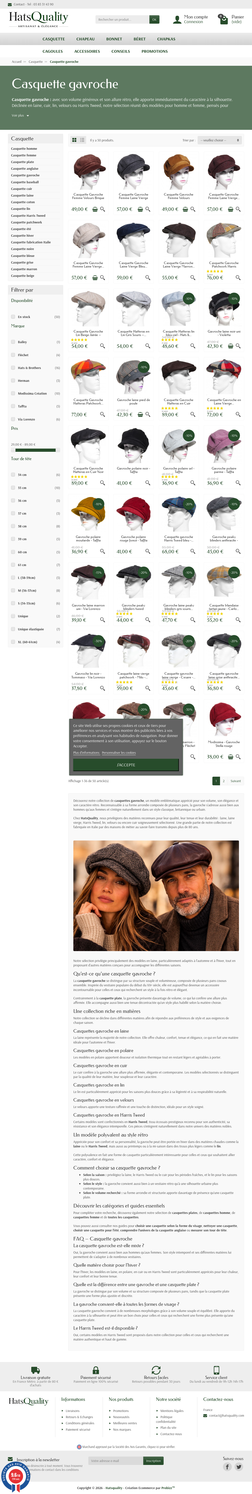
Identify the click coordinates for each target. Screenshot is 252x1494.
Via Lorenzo (26, 419)
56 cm (22, 500)
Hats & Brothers (29, 368)
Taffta (22, 406)
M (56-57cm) (27, 590)
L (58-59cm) (26, 577)
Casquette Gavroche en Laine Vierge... (224, 401)
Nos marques (122, 1429)
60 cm (22, 552)
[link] (227, 1466)
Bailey (22, 342)
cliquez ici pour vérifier (160, 1447)
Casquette (22, 138)
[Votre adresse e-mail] (115, 1461)
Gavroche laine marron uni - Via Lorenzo (88, 607)
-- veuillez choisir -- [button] (213, 140)
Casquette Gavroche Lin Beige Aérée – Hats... (88, 335)
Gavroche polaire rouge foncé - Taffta (133, 538)
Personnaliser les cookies (119, 753)
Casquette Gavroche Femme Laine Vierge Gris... (133, 198)
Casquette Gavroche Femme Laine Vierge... (224, 196)
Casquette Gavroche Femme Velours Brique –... (88, 198)
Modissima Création (32, 393)
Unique (23, 616)
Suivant (236, 781)
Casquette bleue (22, 255)
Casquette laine (22, 195)
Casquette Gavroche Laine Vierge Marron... (179, 265)
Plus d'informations (86, 753)
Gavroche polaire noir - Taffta (133, 470)
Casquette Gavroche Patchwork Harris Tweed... (224, 266)
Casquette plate (22, 162)
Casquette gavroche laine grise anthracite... (224, 675)
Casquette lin (20, 208)
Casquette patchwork (26, 222)
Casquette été (21, 229)
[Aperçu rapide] (102, 209)
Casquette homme (24, 148)
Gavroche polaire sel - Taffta (178, 470)
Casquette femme (23, 155)
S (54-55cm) (26, 603)
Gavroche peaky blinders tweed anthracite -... (133, 609)
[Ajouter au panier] (95, 209)
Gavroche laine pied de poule (133, 401)
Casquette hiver (22, 235)
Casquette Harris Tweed (28, 215)
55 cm (22, 488)
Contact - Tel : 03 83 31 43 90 (30, 4)
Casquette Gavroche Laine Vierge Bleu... (133, 265)
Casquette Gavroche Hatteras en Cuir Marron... (178, 403)
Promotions (121, 1411)
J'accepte (126, 765)
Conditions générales (80, 1423)
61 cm (22, 565)
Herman (23, 380)
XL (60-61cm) (27, 642)
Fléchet (23, 355)
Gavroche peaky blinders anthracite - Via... (224, 540)
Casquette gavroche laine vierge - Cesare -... (178, 675)
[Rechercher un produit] (122, 19)
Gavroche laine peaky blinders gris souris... (178, 607)
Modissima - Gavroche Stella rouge (224, 744)
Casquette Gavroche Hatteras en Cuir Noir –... (88, 472)
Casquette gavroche (25, 175)
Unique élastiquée (31, 629)
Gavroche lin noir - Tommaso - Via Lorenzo (88, 675)
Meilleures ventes (125, 1423)
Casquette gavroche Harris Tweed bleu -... (178, 538)
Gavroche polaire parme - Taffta (224, 470)
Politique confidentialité (166, 1419)
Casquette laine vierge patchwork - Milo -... (133, 675)
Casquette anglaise (24, 168)
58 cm (22, 526)
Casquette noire (22, 249)
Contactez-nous (171, 1434)
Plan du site (168, 1427)
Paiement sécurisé (78, 1429)
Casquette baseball (25, 182)
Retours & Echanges (79, 1417)
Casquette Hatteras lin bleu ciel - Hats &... (178, 333)
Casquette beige (22, 275)
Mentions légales (172, 1411)
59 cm (22, 539)
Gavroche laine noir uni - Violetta (224, 333)
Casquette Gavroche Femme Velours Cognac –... (178, 198)
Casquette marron (24, 269)
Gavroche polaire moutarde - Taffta (88, 538)
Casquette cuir (21, 188)
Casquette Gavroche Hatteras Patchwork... (88, 401)
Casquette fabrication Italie (31, 242)
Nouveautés (121, 1417)
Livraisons (72, 1411)
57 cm (22, 513)
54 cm (22, 474)
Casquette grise (22, 262)
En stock (24, 317)
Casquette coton (23, 202)
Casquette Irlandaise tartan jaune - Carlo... (224, 607)
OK (154, 19)
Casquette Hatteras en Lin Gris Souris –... (133, 333)
